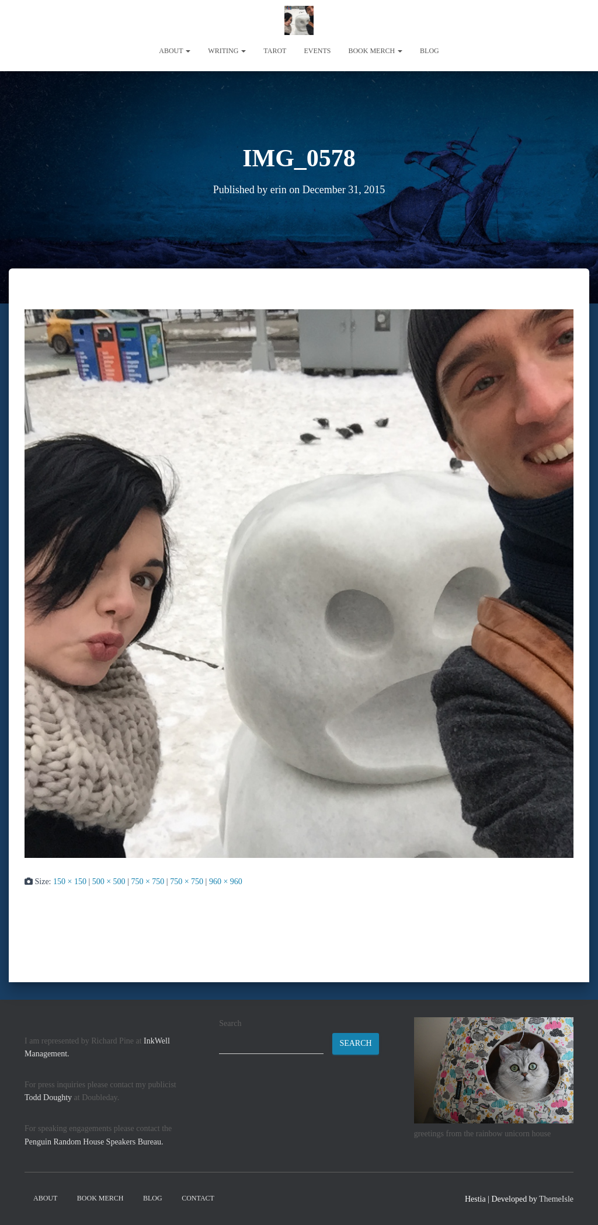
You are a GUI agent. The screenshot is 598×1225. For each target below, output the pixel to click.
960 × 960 (225, 881)
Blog (429, 51)
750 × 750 (147, 881)
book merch (375, 51)
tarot (274, 51)
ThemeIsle (556, 1199)
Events (317, 51)
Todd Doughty (48, 1097)
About (174, 51)
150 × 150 (69, 881)
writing (227, 51)
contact (198, 1198)
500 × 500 (109, 881)
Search (230, 1023)
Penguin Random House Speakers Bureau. (94, 1141)
